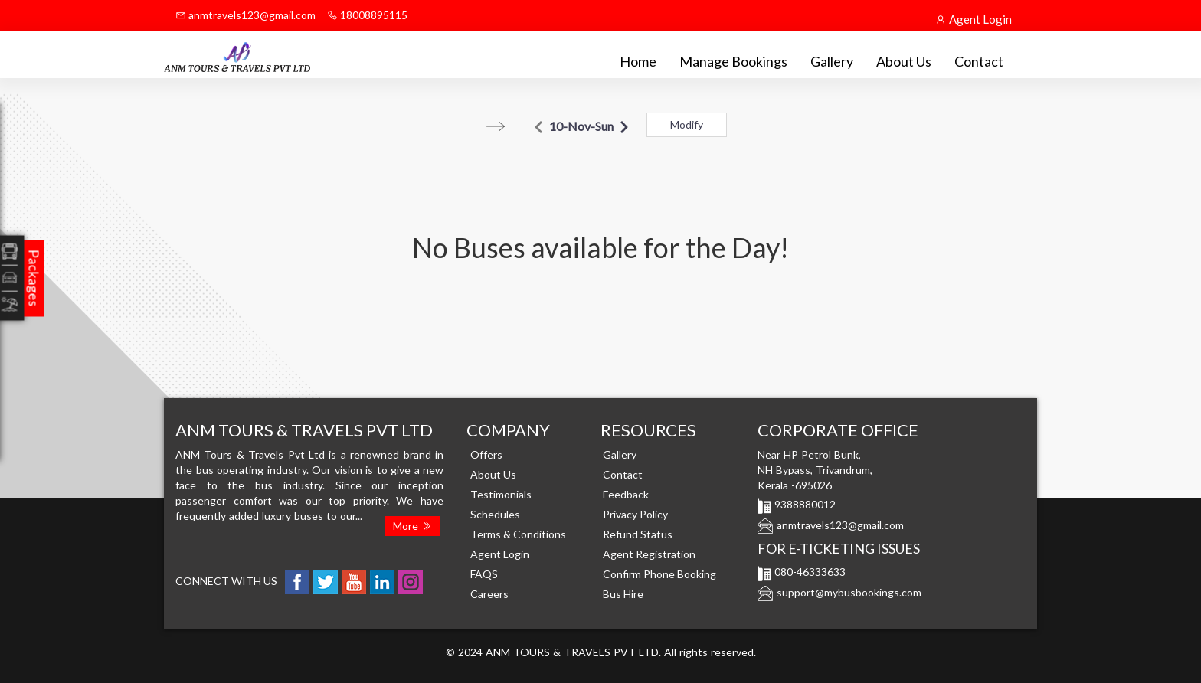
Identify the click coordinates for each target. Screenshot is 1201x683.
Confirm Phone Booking (659, 573)
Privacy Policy (635, 514)
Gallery (831, 61)
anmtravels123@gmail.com (245, 14)
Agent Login (973, 19)
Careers (489, 593)
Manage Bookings (733, 61)
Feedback (626, 494)
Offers (486, 454)
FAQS (484, 573)
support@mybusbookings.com (849, 592)
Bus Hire (623, 593)
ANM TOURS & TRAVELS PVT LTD (572, 651)
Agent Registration (649, 553)
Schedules (495, 514)
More (412, 525)
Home (638, 61)
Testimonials (501, 494)
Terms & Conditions (518, 534)
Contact (978, 61)
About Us (903, 61)
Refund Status (637, 534)
